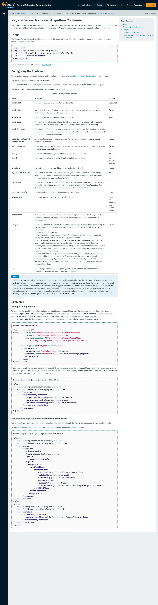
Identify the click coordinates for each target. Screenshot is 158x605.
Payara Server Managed (133, 13)
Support (151, 5)
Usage (125, 24)
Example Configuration (132, 32)
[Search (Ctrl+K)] (114, 5)
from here (73, 67)
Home (39, 13)
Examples (126, 30)
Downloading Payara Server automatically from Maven (138, 36)
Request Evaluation (134, 5)
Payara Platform (8, 22)
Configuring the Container (131, 27)
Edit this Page (150, 13)
